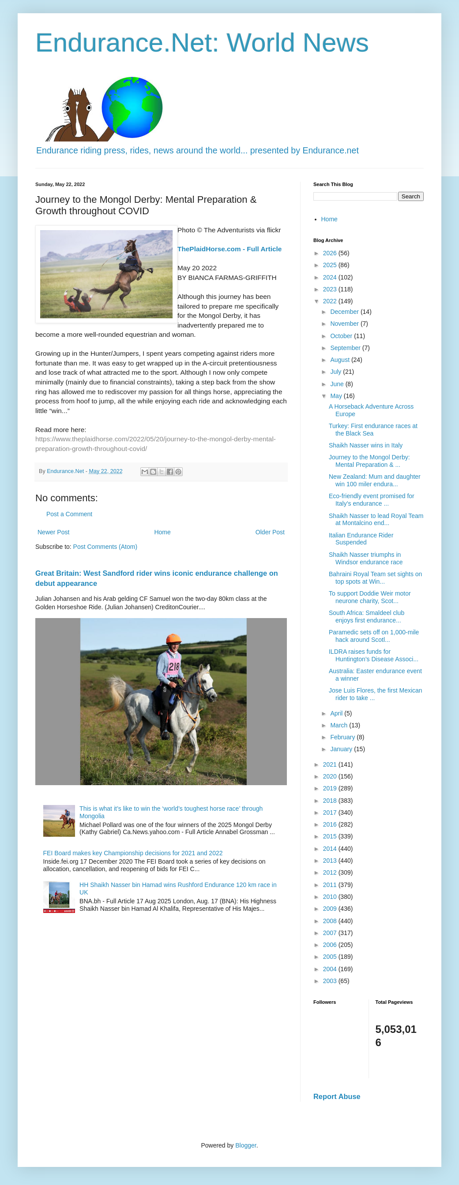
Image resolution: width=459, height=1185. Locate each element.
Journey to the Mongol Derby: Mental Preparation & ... (369, 461)
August (340, 359)
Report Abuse (337, 1096)
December (345, 311)
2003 (331, 980)
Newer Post (53, 532)
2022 (331, 301)
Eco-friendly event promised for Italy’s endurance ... (371, 499)
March (339, 725)
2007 (331, 932)
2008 (331, 920)
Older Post (270, 532)
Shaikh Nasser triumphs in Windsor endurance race (366, 558)
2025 (331, 264)
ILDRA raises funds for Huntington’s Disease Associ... (373, 655)
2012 (331, 872)
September (346, 347)
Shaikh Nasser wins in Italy (366, 445)
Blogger (245, 1145)
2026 (331, 253)
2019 (331, 788)
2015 (331, 836)
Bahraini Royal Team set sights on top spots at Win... (375, 577)
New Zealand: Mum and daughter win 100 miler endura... (375, 480)
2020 (331, 776)
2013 (331, 860)
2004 (331, 969)
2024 (331, 277)
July (336, 371)
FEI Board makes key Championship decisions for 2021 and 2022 (133, 853)
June (337, 384)
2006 (331, 944)
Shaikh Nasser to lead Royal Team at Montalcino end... (376, 519)
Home (162, 532)
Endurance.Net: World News (202, 42)
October (342, 335)
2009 (331, 908)
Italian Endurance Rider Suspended (361, 539)
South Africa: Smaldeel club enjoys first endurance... (366, 616)
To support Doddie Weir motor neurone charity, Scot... (370, 597)
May (336, 395)
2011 (331, 884)
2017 (331, 812)
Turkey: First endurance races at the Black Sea (373, 429)
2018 (331, 800)
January (342, 749)
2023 (331, 289)
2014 (331, 848)
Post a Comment (69, 514)
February (343, 737)
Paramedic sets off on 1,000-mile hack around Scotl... (374, 636)
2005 (331, 956)
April (337, 713)
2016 (331, 824)
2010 (331, 896)
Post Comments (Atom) (105, 546)
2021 (331, 764)
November (345, 323)
